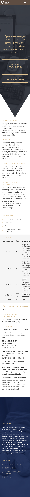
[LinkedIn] (10, 477)
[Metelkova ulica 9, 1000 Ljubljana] (3, 230)
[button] (25, 2)
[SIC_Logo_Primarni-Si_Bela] (8, 2)
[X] (7, 477)
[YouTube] (4, 477)
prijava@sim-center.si (13, 219)
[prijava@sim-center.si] (3, 219)
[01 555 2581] (3, 222)
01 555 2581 (9, 223)
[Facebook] (2, 477)
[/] (3, 226)
